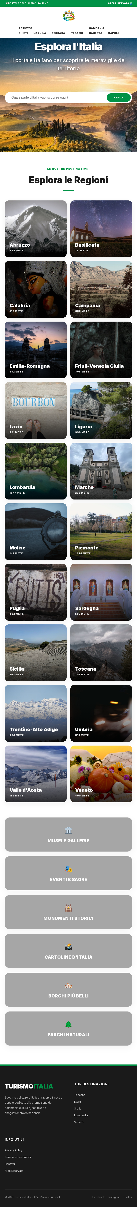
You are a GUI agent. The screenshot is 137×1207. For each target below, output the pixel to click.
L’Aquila (39, 33)
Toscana (79, 1094)
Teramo (77, 33)
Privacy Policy (13, 1150)
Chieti (23, 33)
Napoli (113, 33)
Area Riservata (14, 1170)
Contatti (10, 1164)
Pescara (58, 33)
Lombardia (81, 1115)
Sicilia (77, 1108)
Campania (97, 28)
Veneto (78, 1122)
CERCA (118, 97)
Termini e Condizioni (18, 1157)
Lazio (77, 1101)
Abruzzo (25, 28)
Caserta (95, 33)
